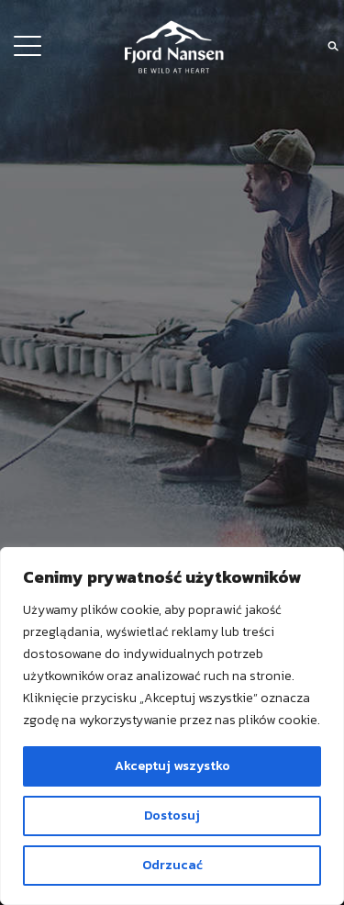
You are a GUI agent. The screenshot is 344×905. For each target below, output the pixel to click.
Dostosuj (172, 815)
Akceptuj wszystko (172, 766)
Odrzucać (172, 865)
